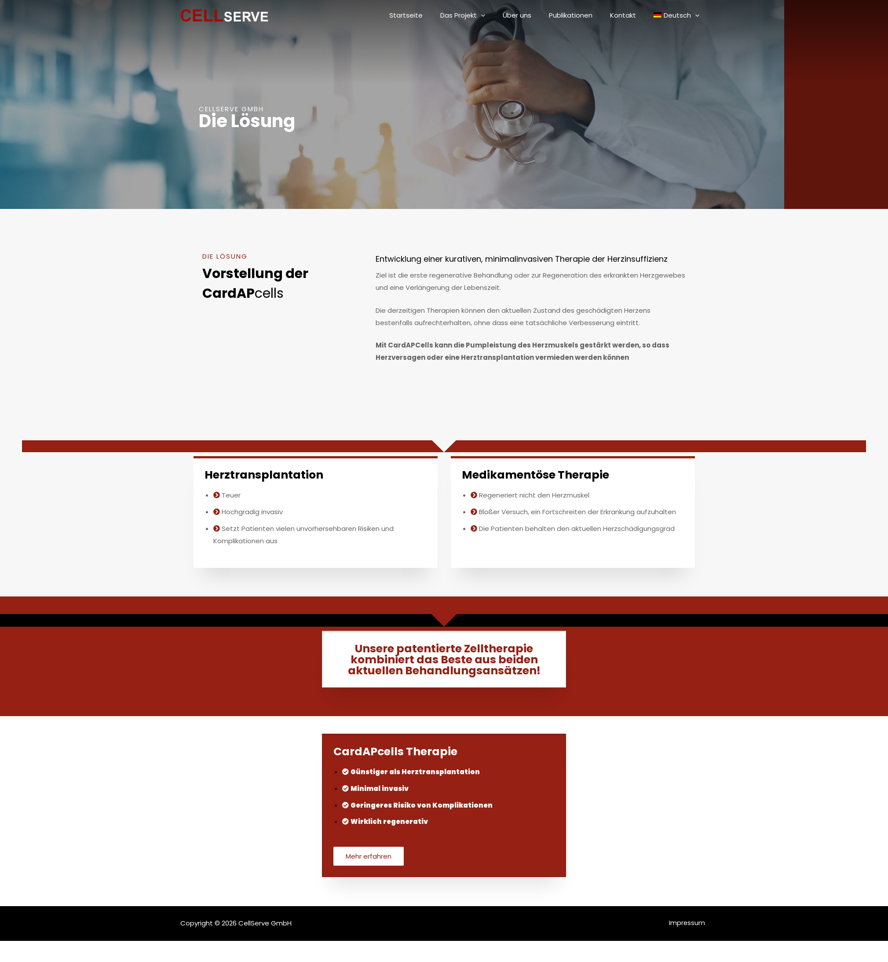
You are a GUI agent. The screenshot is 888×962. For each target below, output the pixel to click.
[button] (369, 857)
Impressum (690, 924)
